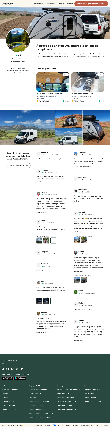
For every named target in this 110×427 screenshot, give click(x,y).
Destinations (51, 4)
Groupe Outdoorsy (9, 409)
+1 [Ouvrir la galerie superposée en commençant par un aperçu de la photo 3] (53, 240)
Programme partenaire (65, 397)
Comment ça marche (92, 389)
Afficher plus (42, 212)
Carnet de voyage (39, 4)
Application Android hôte (66, 409)
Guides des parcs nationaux (39, 401)
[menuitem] (39, 4)
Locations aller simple (37, 405)
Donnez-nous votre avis (93, 401)
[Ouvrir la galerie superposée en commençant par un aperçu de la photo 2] (46, 240)
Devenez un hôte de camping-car (69, 389)
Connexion (61, 4)
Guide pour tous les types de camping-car (44, 417)
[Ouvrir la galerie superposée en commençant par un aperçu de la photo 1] (39, 240)
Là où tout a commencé (10, 389)
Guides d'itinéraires (36, 409)
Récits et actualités (9, 401)
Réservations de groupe (38, 389)
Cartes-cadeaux (35, 393)
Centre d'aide (89, 393)
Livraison (32, 397)
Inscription (69, 4)
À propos (5, 393)
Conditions (38, 425)
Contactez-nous (90, 397)
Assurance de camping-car (66, 401)
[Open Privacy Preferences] (61, 425)
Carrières (5, 397)
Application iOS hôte (64, 405)
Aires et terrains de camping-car (41, 413)
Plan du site (75, 425)
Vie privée (47, 425)
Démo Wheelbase (63, 393)
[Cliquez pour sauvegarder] (66, 74)
